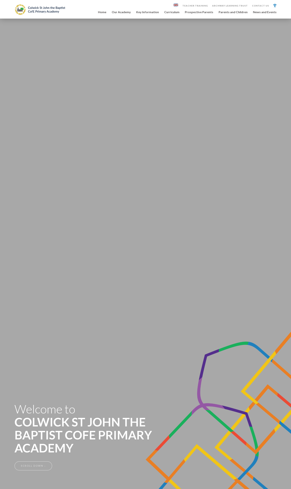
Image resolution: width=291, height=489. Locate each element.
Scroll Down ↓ (33, 465)
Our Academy (121, 12)
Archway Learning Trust (230, 6)
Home (102, 12)
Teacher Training (195, 6)
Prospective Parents (199, 12)
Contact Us (260, 6)
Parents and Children (233, 12)
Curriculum (171, 12)
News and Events (265, 12)
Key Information (147, 12)
